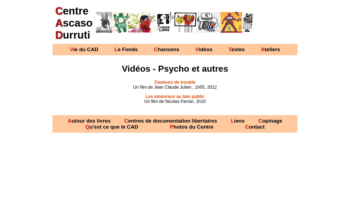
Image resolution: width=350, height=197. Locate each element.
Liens (237, 121)
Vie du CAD (84, 49)
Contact (254, 127)
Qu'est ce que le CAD (111, 127)
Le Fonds (126, 49)
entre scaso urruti (74, 23)
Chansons (166, 49)
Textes (237, 49)
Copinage (270, 121)
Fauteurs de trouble (174, 82)
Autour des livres (89, 121)
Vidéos (203, 49)
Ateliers (270, 49)
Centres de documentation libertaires (170, 121)
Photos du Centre (192, 127)
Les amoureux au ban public (175, 96)
